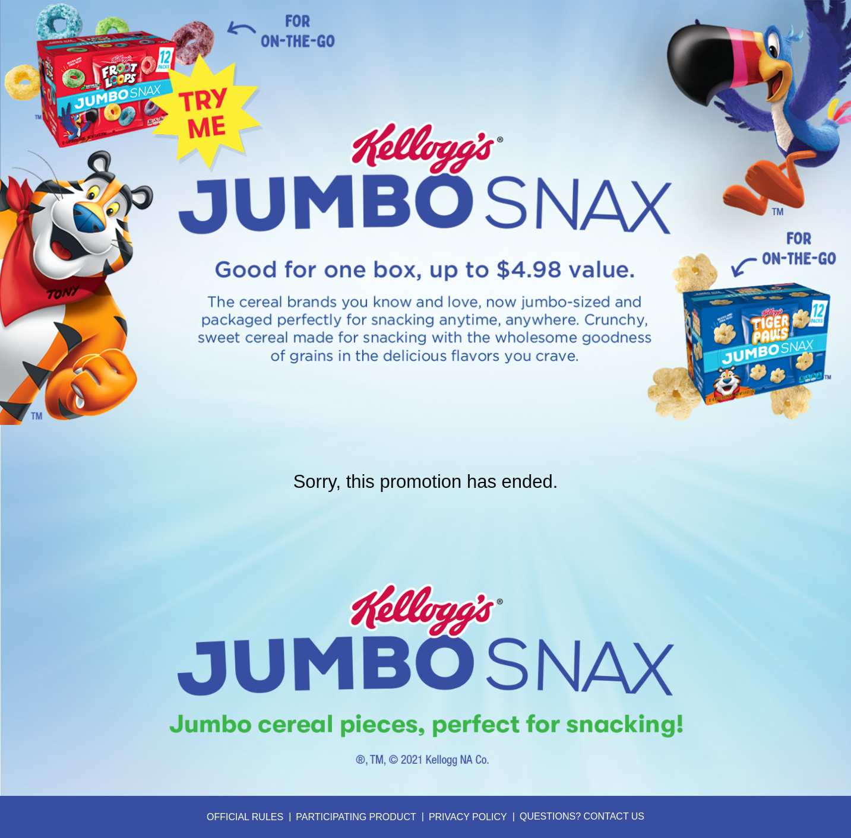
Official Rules (245, 817)
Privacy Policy (468, 817)
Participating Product (356, 817)
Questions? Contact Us (582, 816)
